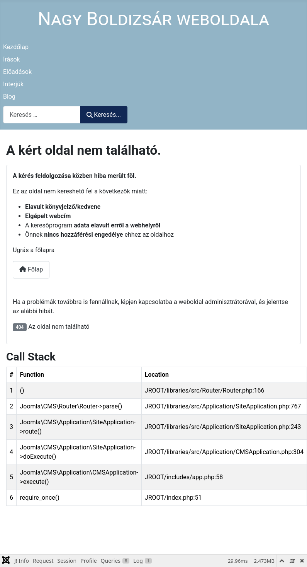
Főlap (31, 269)
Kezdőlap (16, 47)
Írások (11, 59)
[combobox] (41, 114)
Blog (9, 96)
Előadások (17, 71)
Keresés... (104, 114)
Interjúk (13, 84)
